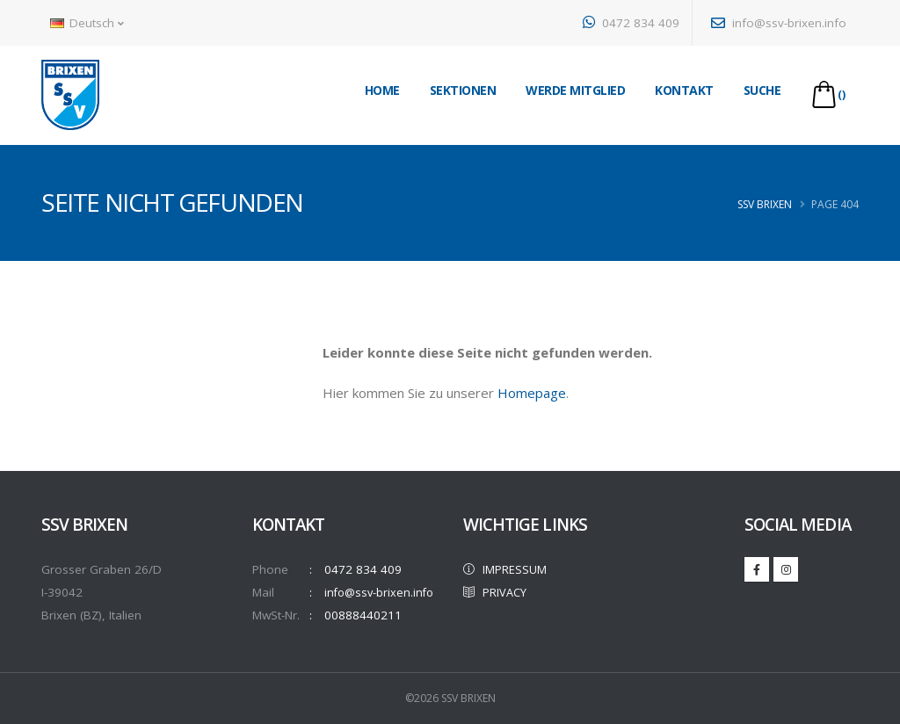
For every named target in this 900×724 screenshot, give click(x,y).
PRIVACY (497, 592)
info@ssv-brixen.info (778, 23)
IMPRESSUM (506, 569)
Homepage (531, 393)
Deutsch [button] (87, 23)
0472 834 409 (631, 23)
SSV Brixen (764, 204)
